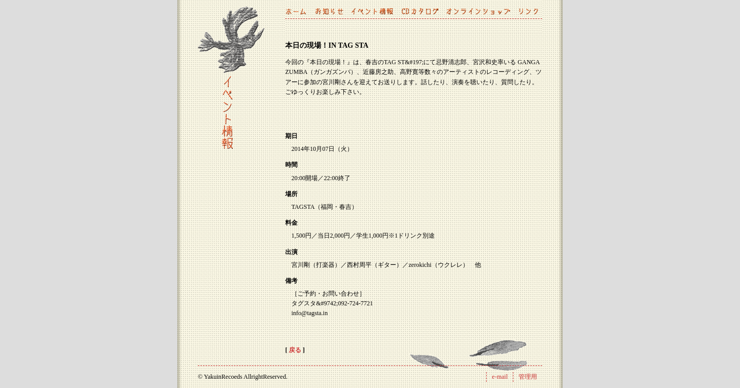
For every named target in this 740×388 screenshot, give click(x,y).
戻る (295, 350)
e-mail (500, 376)
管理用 (528, 376)
